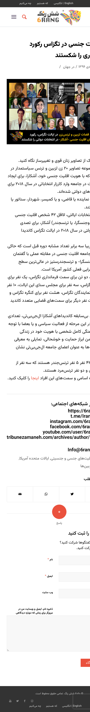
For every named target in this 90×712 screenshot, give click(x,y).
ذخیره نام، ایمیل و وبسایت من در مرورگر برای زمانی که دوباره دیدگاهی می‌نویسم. (34, 613)
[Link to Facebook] (24, 701)
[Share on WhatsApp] (46, 494)
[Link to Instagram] (32, 701)
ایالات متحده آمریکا (34, 458)
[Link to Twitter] (17, 701)
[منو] (14, 17)
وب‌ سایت (47, 593)
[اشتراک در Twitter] (72, 494)
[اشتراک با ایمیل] (20, 494)
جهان (67, 67)
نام (50, 559)
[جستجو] (23, 17)
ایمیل (49, 576)
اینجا (35, 378)
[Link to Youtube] (10, 701)
